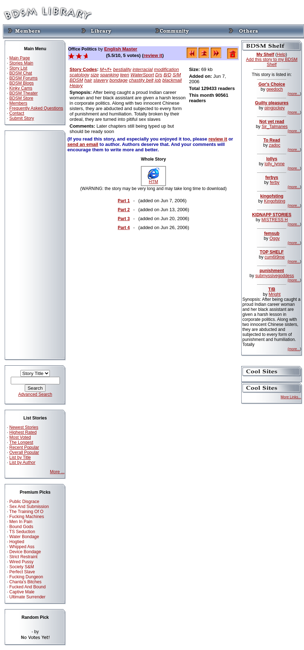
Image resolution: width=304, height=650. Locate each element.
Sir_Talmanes (275, 126)
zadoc (274, 145)
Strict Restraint (23, 556)
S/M (176, 74)
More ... (57, 471)
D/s (158, 74)
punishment (272, 270)
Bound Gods (21, 526)
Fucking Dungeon (26, 576)
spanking (109, 74)
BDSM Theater (23, 93)
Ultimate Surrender (27, 596)
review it (152, 55)
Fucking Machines (26, 516)
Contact (16, 113)
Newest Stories (23, 427)
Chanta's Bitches (25, 581)
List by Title (20, 457)
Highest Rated (23, 432)
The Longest (21, 442)
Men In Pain (20, 521)
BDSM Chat (20, 73)
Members (18, 103)
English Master (120, 49)
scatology (79, 74)
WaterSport (142, 74)
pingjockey (275, 107)
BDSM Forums (23, 78)
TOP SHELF (272, 252)
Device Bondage (25, 551)
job (158, 80)
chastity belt (141, 80)
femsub (272, 233)
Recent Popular (24, 447)
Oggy (275, 238)
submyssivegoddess (274, 275)
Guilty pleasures (271, 102)
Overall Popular (24, 452)
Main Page (19, 58)
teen (124, 74)
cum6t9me (275, 257)
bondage (118, 80)
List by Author (22, 462)
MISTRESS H (274, 219)
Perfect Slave (22, 571)
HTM (153, 179)
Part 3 (123, 218)
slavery (101, 80)
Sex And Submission (29, 506)
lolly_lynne (275, 163)
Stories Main (21, 63)
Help (281, 54)
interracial (143, 69)
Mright (274, 294)
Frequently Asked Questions (36, 108)
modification (166, 69)
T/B (271, 289)
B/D (167, 74)
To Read (271, 140)
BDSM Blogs (21, 83)
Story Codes (83, 69)
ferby (275, 182)
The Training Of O (26, 511)
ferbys (271, 177)
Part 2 (123, 209)
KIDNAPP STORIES (271, 214)
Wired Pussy (21, 561)
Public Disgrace (24, 501)
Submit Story (21, 118)
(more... (294, 94)
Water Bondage (24, 536)
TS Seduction (22, 531)
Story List (18, 68)
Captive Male (21, 591)
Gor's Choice (271, 84)
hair (88, 80)
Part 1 (123, 200)
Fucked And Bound (27, 586)
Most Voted (20, 437)
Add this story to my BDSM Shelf (271, 62)
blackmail (172, 80)
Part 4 (123, 227)
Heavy (76, 85)
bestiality (122, 69)
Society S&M (21, 566)
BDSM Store (21, 98)
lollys (271, 158)
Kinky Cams (20, 88)
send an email (82, 144)
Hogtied (16, 541)
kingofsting (272, 196)
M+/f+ (106, 69)
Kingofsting (274, 201)
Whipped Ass (21, 546)
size (95, 74)
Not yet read (271, 121)
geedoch (274, 89)
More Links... (291, 397)
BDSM (76, 80)
